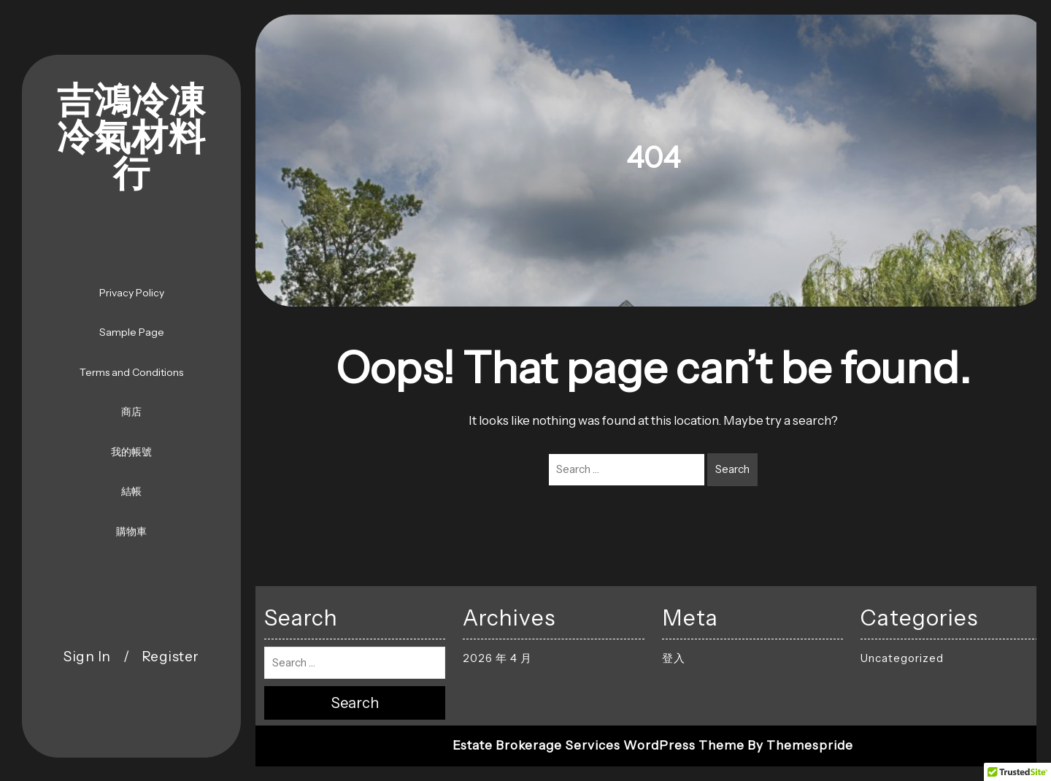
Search (732, 469)
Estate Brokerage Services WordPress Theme (598, 745)
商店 (131, 411)
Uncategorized (902, 658)
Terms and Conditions (131, 372)
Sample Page (131, 332)
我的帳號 (131, 451)
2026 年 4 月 (497, 658)
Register (170, 656)
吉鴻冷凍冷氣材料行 (131, 138)
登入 (673, 658)
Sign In (87, 656)
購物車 (131, 531)
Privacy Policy (131, 292)
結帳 (131, 491)
